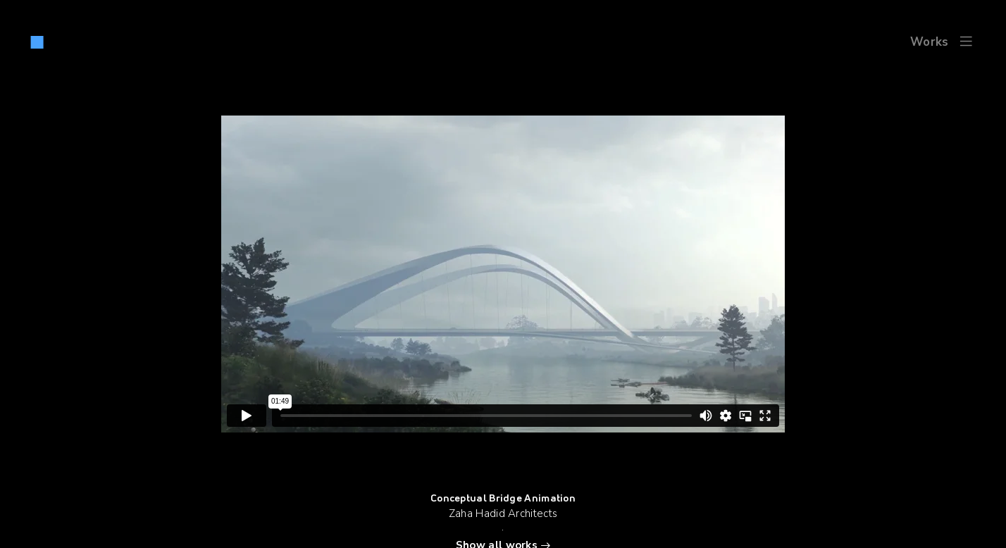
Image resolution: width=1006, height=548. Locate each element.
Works (929, 42)
